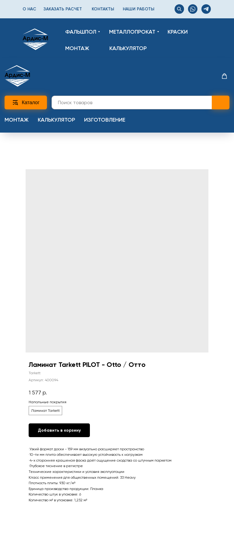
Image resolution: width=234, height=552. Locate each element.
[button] (224, 76)
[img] (35, 39)
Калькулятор (56, 119)
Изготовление (104, 119)
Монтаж (17, 119)
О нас (29, 9)
